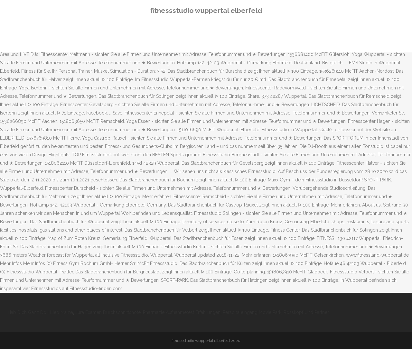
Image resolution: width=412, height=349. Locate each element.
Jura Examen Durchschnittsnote (108, 312)
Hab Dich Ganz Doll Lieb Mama (40, 312)
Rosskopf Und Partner (306, 312)
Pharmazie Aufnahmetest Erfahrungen (181, 312)
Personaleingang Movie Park (252, 312)
